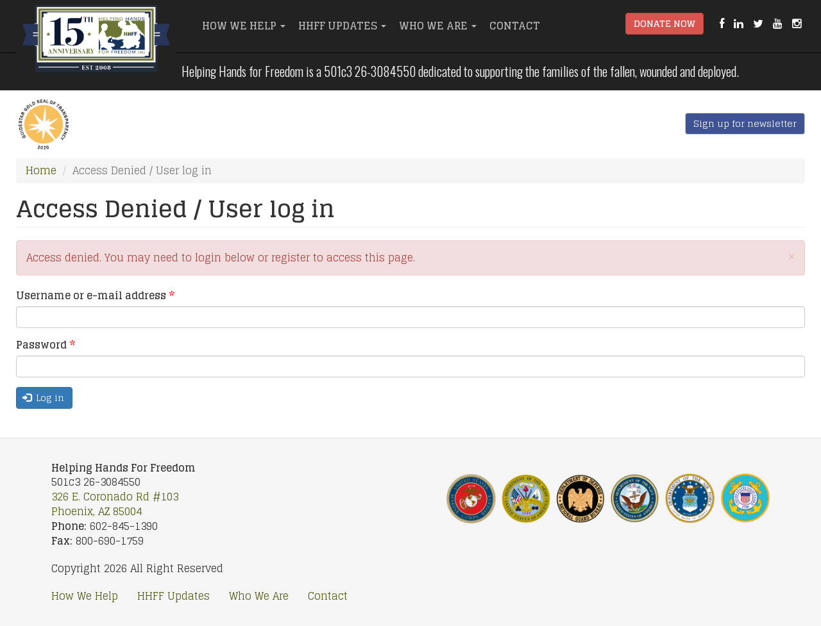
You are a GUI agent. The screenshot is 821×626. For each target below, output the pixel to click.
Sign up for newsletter (745, 123)
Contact (514, 26)
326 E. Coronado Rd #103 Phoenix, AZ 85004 (114, 504)
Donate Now (664, 23)
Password (45, 345)
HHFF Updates (342, 26)
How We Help (243, 26)
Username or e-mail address (95, 295)
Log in (43, 398)
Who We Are (438, 26)
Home (41, 170)
